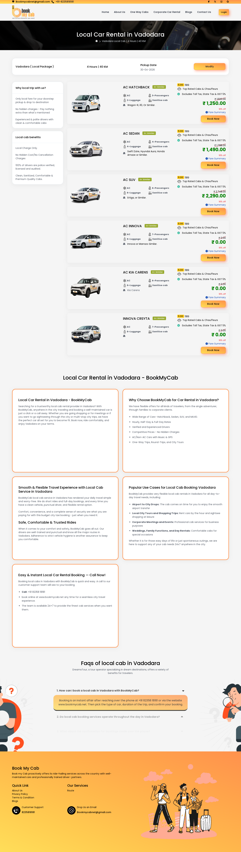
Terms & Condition (23, 797)
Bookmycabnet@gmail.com (94, 812)
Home (105, 12)
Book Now (213, 118)
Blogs (188, 12)
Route (70, 790)
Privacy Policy (20, 794)
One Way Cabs (139, 12)
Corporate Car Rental (166, 12)
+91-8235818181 (65, 1)
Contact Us (204, 12)
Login (224, 12)
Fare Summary (217, 112)
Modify (210, 66)
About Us (119, 12)
